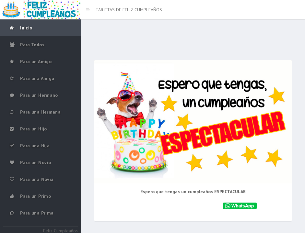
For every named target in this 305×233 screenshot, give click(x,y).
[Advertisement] (193, 42)
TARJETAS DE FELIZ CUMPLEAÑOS (124, 10)
